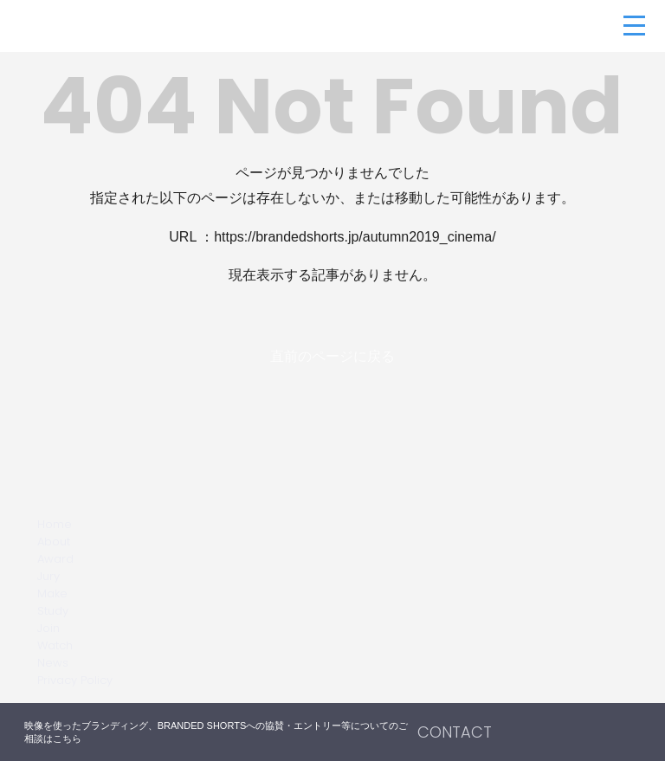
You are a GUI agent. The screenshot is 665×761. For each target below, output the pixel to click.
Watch (55, 645)
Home (54, 524)
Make (52, 593)
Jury (48, 576)
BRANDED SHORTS (112, 26)
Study (52, 611)
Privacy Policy (75, 680)
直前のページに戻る (332, 356)
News (52, 663)
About (53, 541)
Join (48, 628)
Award (55, 559)
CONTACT (454, 732)
